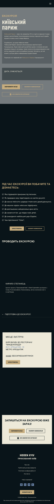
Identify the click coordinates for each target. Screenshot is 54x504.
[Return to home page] (4, 3)
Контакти (27, 474)
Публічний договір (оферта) (27, 468)
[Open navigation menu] (50, 3)
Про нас (27, 465)
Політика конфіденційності (27, 471)
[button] (11, 86)
